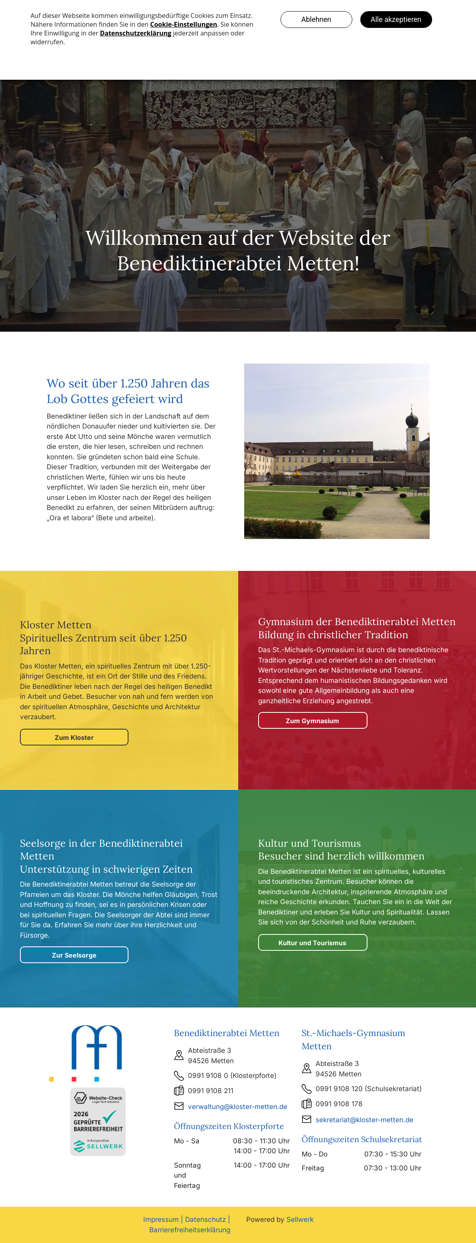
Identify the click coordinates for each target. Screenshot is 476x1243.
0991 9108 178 (339, 1104)
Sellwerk (300, 1219)
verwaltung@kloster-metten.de (237, 1107)
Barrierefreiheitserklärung (189, 1230)
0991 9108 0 (208, 1076)
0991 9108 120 (339, 1089)
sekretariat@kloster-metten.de (364, 1120)
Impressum (161, 1219)
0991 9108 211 (210, 1091)
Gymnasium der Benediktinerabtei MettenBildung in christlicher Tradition (357, 628)
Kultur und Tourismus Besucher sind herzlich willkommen (341, 850)
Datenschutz (205, 1219)
